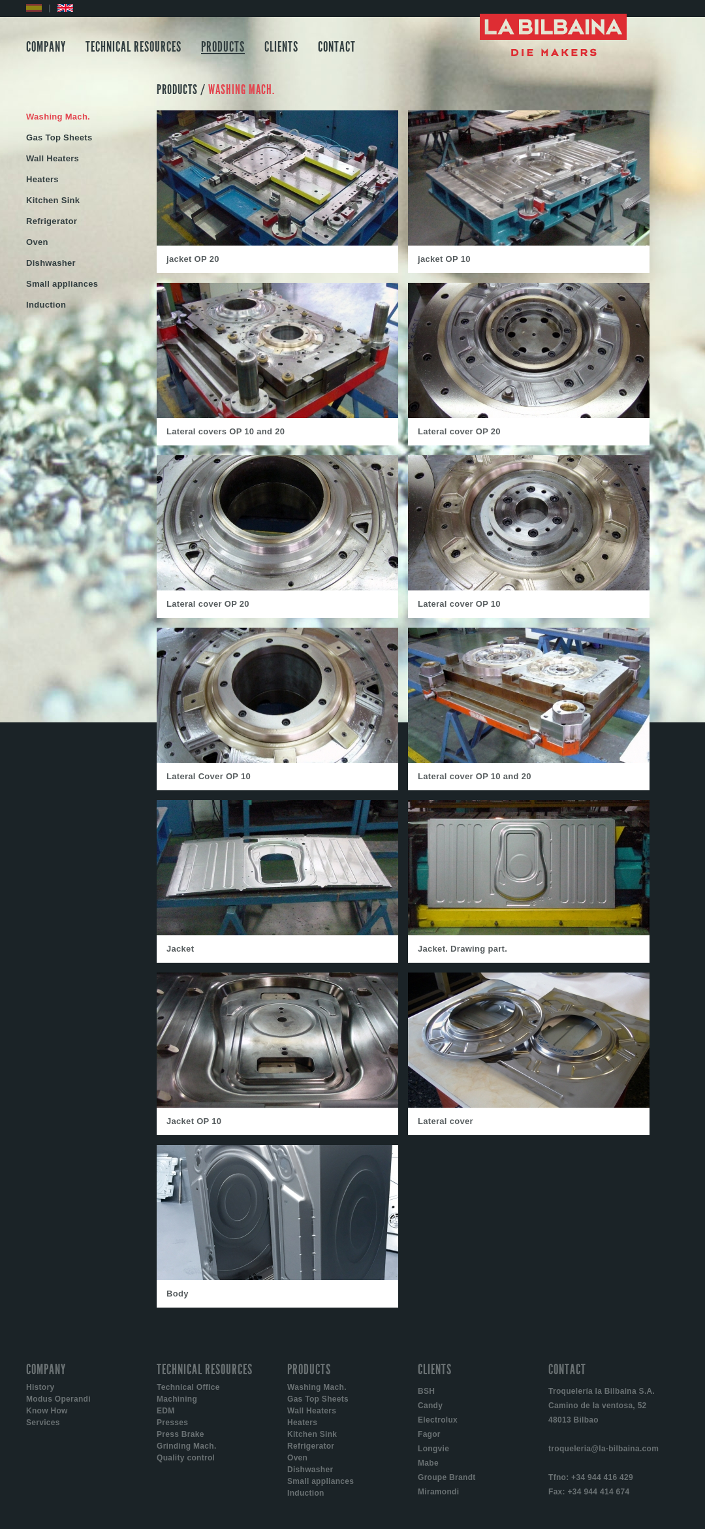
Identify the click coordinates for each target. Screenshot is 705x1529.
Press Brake (180, 1434)
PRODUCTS (223, 47)
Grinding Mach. (187, 1446)
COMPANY (46, 47)
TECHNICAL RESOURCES (133, 47)
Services (43, 1422)
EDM (166, 1410)
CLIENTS (281, 47)
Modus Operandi (58, 1399)
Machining (177, 1399)
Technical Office (188, 1387)
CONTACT (337, 47)
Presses (172, 1422)
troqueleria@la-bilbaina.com (603, 1448)
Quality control (186, 1457)
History (40, 1387)
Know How (47, 1410)
